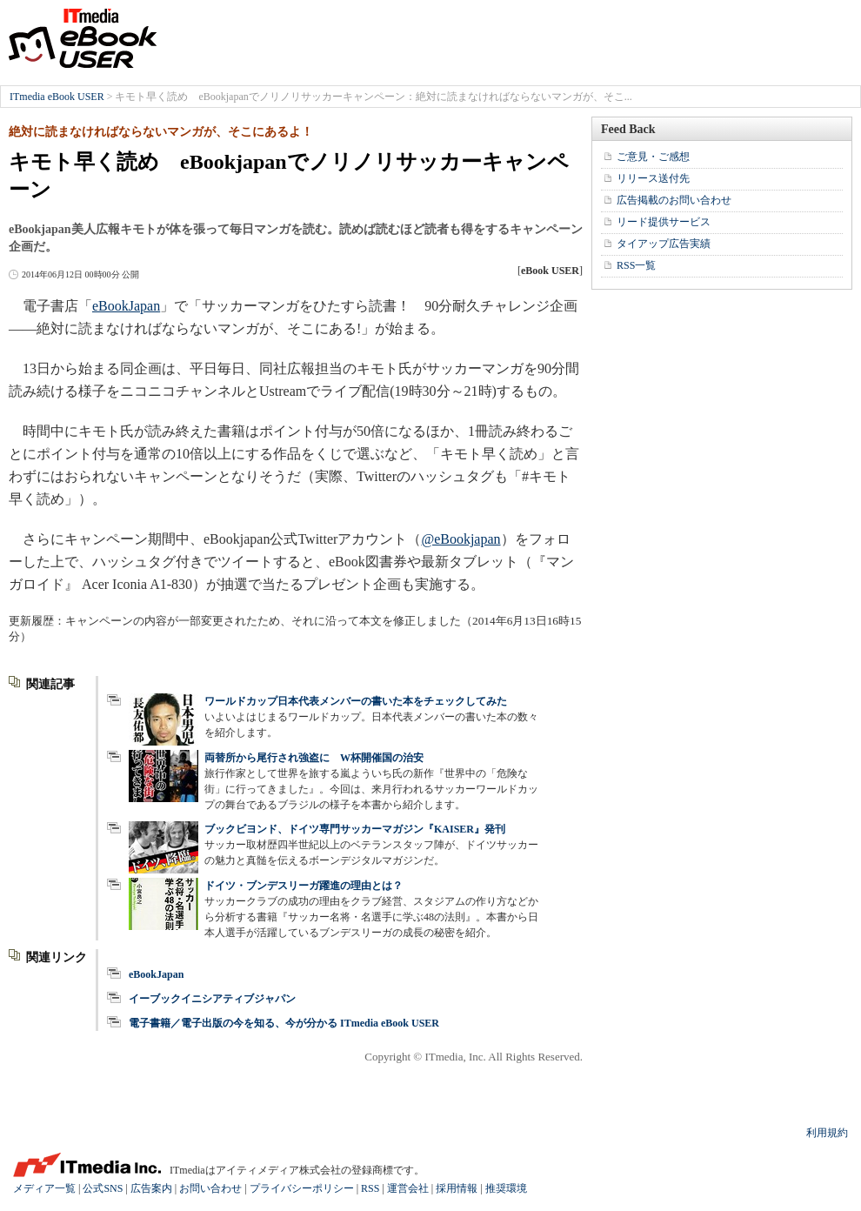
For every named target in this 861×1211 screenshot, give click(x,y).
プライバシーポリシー (302, 1188)
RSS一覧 (636, 265)
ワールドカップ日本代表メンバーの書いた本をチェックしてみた (355, 701)
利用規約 (827, 1133)
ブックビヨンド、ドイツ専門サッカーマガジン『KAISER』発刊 (354, 829)
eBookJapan (126, 305)
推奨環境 (506, 1188)
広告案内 (151, 1188)
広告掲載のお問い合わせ (674, 200)
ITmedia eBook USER (83, 38)
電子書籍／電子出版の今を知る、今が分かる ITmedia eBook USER (284, 1023)
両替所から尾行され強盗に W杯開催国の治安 (314, 758)
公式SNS (103, 1188)
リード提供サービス (664, 222)
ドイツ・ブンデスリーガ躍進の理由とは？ (303, 886)
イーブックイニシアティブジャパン (212, 999)
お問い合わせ (210, 1188)
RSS (370, 1188)
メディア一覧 (44, 1188)
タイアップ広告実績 (664, 244)
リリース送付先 (653, 178)
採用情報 (456, 1188)
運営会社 (408, 1188)
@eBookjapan (460, 539)
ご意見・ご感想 (653, 157)
